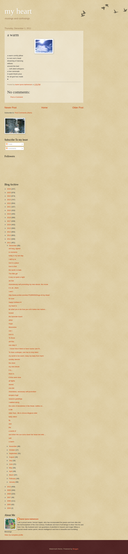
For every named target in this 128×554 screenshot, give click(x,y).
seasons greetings (15, 399)
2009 (9, 490)
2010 (9, 487)
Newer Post (11, 107)
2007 (9, 497)
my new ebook (14, 367)
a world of (12, 431)
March (11, 475)
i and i (11, 291)
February (12, 478)
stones (11, 384)
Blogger (75, 549)
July (10, 461)
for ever (11, 299)
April (11, 471)
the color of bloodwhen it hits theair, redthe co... (26, 406)
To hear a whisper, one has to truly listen (23, 352)
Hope (11, 324)
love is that (13, 266)
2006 (9, 501)
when (11, 320)
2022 (9, 203)
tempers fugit (13, 395)
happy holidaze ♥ (15, 302)
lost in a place (14, 263)
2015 (9, 228)
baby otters (13, 417)
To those (12, 338)
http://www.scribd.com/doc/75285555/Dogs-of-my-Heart (29, 295)
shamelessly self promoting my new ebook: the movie (28, 284)
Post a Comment (16, 97)
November (13, 446)
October (12, 450)
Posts (9, 144)
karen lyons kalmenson (29, 519)
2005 (9, 504)
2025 (9, 193)
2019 (9, 214)
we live (11, 281)
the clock (12, 363)
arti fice (11, 342)
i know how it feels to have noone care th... (25, 349)
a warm (11, 442)
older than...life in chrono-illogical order (23, 413)
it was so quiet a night (17, 277)
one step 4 (12, 345)
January (12, 482)
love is (11, 334)
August (12, 457)
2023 (9, 200)
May (11, 468)
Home (44, 107)
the (10, 427)
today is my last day (16, 256)
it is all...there (13, 288)
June (11, 464)
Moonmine (12, 327)
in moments (13, 252)
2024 (9, 196)
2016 (9, 225)
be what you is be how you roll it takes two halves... (27, 309)
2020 (9, 210)
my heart (18, 11)
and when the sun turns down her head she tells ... (27, 435)
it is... (11, 370)
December (13, 246)
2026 (9, 189)
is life (10, 410)
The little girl (13, 274)
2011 (9, 243)
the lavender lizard (15, 317)
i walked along (14, 402)
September (13, 453)
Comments (11, 148)
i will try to (12, 259)
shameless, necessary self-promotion (22, 392)
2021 (9, 207)
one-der (11, 388)
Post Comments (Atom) (23, 113)
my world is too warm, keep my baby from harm (26, 356)
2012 (9, 239)
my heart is (13, 306)
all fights (12, 381)
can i (10, 331)
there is (11, 374)
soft (10, 438)
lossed (11, 313)
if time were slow (15, 377)
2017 (9, 221)
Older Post (77, 107)
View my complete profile (14, 535)
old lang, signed (14, 249)
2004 (9, 508)
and (10, 424)
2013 (9, 235)
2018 (9, 217)
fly (9, 420)
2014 (9, 232)
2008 (9, 494)
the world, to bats (15, 270)
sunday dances (14, 359)
